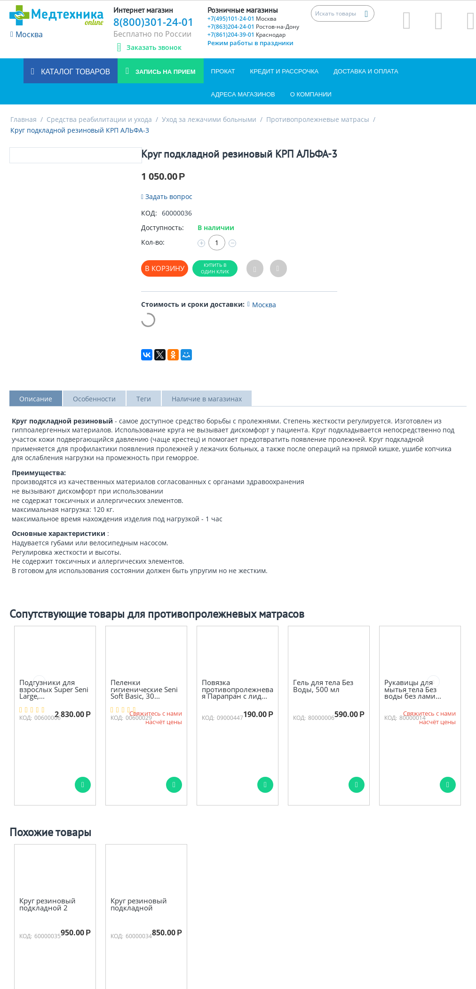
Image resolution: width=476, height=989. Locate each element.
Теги (143, 398)
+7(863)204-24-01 (253, 27)
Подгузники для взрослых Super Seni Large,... (53, 689)
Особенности (94, 398)
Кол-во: (153, 242)
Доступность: (162, 227)
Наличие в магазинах (207, 398)
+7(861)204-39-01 (246, 35)
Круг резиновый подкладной (139, 904)
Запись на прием (164, 71)
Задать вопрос (166, 196)
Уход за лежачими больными (209, 119)
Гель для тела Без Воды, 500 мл (323, 686)
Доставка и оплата (365, 71)
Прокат (223, 71)
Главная (23, 119)
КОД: (149, 212)
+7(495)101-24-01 (242, 19)
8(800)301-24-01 (153, 22)
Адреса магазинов (243, 94)
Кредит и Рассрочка (284, 71)
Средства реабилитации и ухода (99, 119)
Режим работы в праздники (250, 43)
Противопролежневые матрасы (317, 119)
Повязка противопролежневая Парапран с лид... (237, 689)
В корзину (164, 268)
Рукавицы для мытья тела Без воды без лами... (412, 689)
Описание (35, 398)
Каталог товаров (74, 72)
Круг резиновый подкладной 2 (47, 904)
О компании (311, 94)
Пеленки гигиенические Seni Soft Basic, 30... (144, 689)
